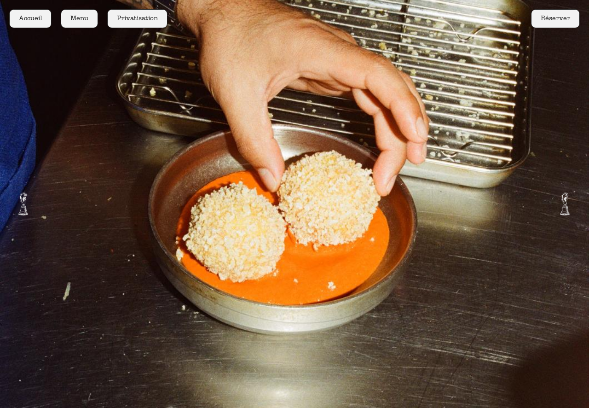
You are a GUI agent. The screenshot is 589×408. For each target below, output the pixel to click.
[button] (23, 204)
